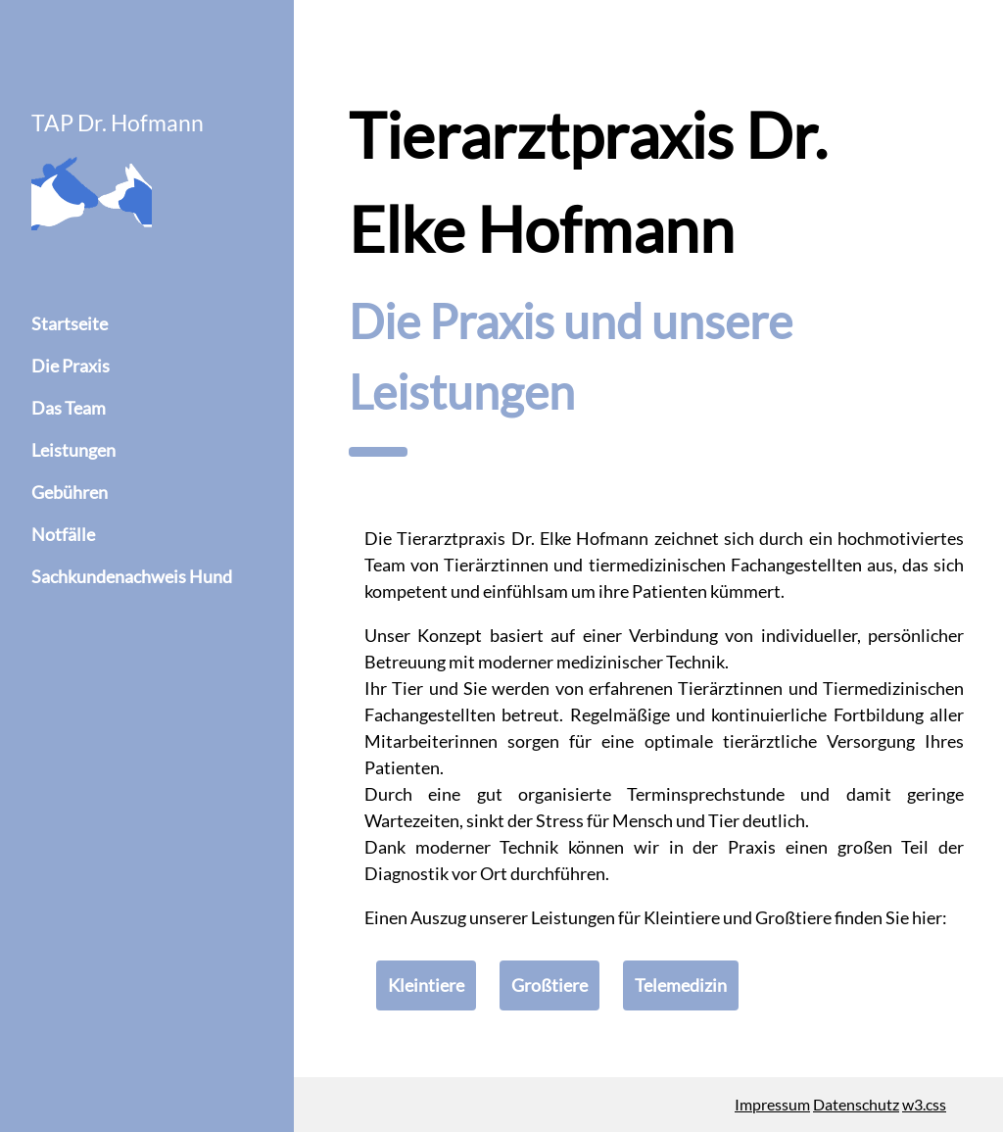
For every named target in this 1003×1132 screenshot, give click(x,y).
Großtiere (549, 985)
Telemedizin (681, 985)
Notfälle (63, 534)
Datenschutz (856, 1104)
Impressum (772, 1104)
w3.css (924, 1104)
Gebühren (69, 492)
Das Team (68, 407)
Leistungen (73, 450)
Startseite (69, 323)
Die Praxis (70, 365)
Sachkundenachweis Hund (131, 576)
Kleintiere (426, 985)
